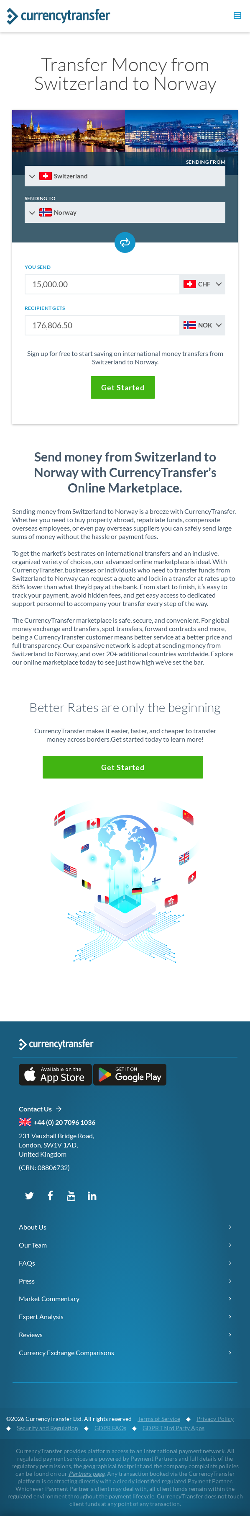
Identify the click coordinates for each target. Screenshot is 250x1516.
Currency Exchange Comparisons (66, 1352)
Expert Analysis (41, 1316)
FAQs (27, 1263)
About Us (32, 1227)
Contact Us (40, 1109)
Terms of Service (159, 1418)
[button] (236, 17)
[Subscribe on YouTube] (71, 1195)
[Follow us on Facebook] (50, 1195)
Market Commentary (49, 1298)
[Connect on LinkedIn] (92, 1195)
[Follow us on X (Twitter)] (29, 1195)
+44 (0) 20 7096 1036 (64, 1122)
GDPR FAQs (110, 1427)
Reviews (31, 1334)
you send (38, 267)
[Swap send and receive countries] (125, 242)
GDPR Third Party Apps (173, 1427)
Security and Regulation (47, 1427)
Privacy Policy (215, 1418)
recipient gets (45, 308)
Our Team (33, 1245)
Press (27, 1281)
